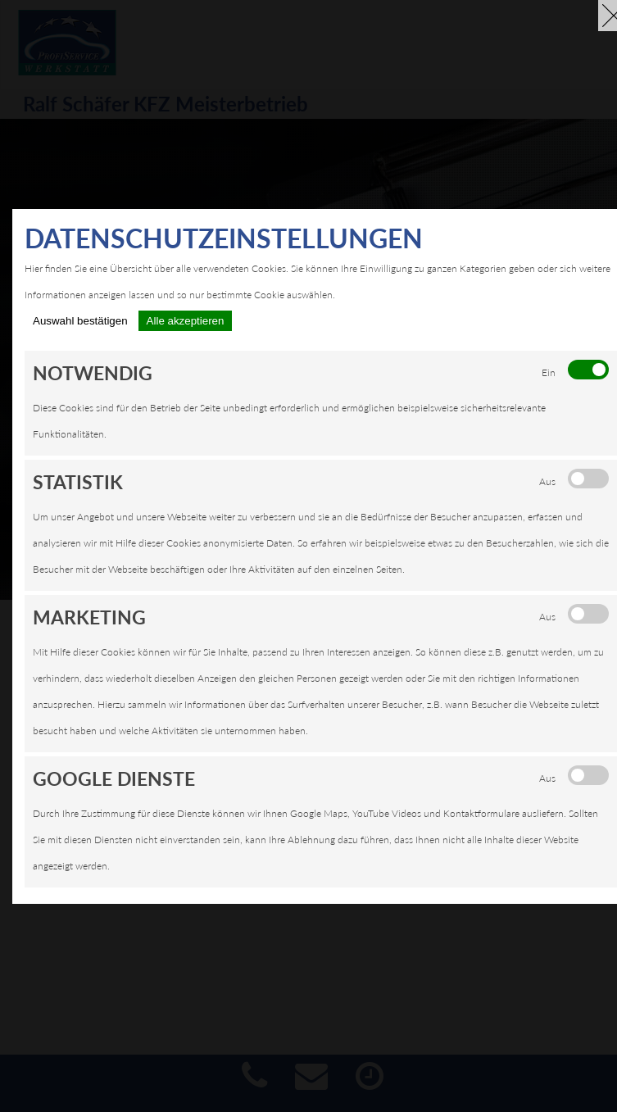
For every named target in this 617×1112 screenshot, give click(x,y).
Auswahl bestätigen (80, 321)
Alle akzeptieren (186, 321)
